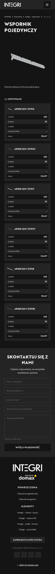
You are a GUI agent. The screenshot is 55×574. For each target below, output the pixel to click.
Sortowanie (13, 99)
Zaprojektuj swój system (27, 539)
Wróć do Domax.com (27, 565)
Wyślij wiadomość (28, 447)
